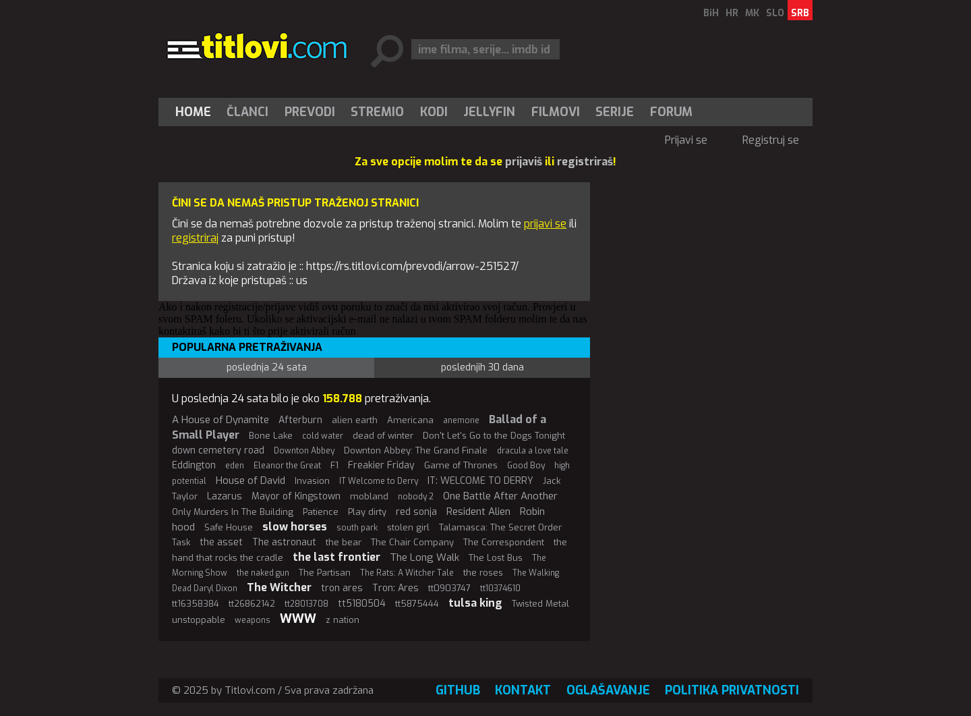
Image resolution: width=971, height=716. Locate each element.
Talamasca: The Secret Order (500, 527)
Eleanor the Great (287, 465)
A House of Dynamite (220, 419)
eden (234, 465)
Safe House (228, 527)
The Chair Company (412, 542)
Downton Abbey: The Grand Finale (416, 450)
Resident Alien (478, 511)
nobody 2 (416, 496)
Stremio (377, 112)
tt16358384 (195, 603)
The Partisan (325, 572)
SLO (775, 13)
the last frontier (336, 557)
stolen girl (408, 527)
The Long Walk (424, 557)
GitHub (458, 690)
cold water (322, 436)
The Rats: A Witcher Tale (407, 573)
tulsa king (475, 603)
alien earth (355, 420)
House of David (250, 480)
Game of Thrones (461, 465)
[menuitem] (196, 112)
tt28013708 (306, 604)
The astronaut (284, 542)
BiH (711, 13)
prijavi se (545, 224)
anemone (461, 420)
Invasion (312, 481)
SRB (800, 13)
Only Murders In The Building (232, 512)
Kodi (434, 112)
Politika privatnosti (732, 690)
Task (181, 542)
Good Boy (526, 465)
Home (193, 112)
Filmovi (555, 112)
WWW (298, 619)
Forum (671, 112)
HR (732, 13)
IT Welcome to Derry (378, 481)
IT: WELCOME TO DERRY (480, 480)
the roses (483, 572)
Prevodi (310, 112)
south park (357, 527)
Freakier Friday (381, 465)
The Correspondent (503, 542)
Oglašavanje (608, 690)
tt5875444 (417, 603)
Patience (321, 512)
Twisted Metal (540, 603)
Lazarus (224, 496)
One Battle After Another (500, 496)
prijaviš (523, 162)
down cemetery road (218, 450)
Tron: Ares (395, 588)
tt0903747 (449, 588)
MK (752, 13)
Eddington (194, 465)
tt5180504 (362, 603)
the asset (221, 542)
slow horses (294, 527)
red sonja (416, 511)
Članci (247, 112)
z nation (342, 620)
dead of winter (383, 435)
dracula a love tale (532, 450)
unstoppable (198, 620)
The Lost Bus (496, 557)
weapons (252, 620)
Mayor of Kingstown (296, 496)
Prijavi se (686, 140)
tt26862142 (252, 603)
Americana (410, 420)
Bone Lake (271, 435)
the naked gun (263, 573)
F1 (334, 465)
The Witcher (279, 587)
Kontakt (523, 690)
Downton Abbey (304, 450)
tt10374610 (500, 588)
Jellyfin (489, 112)
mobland (369, 496)
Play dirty (367, 512)
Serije (614, 112)
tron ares (342, 588)
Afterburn (300, 420)
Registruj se (770, 140)
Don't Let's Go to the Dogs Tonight (494, 435)
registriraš (585, 162)
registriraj (195, 238)
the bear (343, 542)
